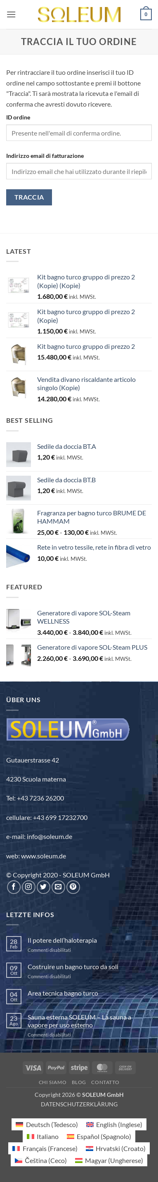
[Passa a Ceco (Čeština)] (41, 1160)
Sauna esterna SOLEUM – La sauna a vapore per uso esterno (79, 1021)
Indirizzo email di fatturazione (45, 155)
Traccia (29, 197)
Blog (79, 1082)
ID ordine (18, 117)
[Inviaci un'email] (58, 887)
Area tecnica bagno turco (63, 993)
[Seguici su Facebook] (14, 887)
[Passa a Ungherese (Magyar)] (109, 1160)
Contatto (105, 1082)
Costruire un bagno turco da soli (73, 966)
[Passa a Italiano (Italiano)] (43, 1136)
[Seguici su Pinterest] (73, 887)
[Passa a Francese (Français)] (44, 1148)
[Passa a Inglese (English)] (114, 1124)
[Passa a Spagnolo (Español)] (99, 1136)
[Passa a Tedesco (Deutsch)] (47, 1124)
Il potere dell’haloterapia (62, 940)
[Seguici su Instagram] (28, 887)
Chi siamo (53, 1082)
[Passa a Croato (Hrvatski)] (116, 1148)
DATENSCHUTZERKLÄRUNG (79, 1104)
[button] (11, 14)
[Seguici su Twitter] (43, 887)
